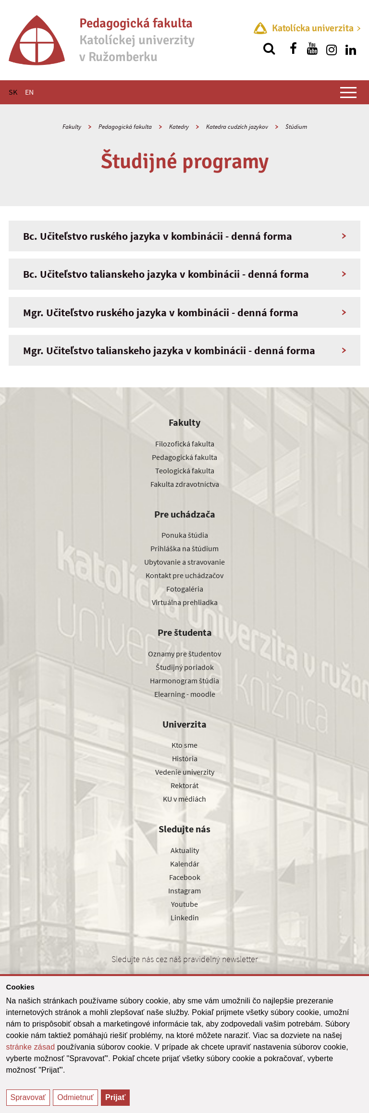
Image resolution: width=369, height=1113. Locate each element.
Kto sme (184, 745)
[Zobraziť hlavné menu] (348, 92)
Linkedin (185, 917)
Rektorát (184, 785)
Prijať (115, 1097)
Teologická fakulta (184, 470)
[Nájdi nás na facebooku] (293, 48)
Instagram (184, 890)
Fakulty (71, 127)
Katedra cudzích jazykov (237, 127)
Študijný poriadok (185, 667)
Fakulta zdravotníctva (184, 484)
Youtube (184, 904)
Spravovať (28, 1097)
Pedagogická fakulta (125, 127)
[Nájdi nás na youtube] (312, 48)
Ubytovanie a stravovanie (184, 562)
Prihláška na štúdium (184, 548)
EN (29, 92)
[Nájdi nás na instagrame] (331, 48)
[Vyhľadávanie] (269, 48)
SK (13, 92)
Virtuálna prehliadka (185, 602)
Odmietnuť (75, 1097)
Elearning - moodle (184, 694)
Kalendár (184, 863)
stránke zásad (30, 1047)
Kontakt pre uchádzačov (184, 575)
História (184, 758)
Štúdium (296, 127)
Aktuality (185, 850)
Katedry (179, 127)
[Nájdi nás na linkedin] (350, 48)
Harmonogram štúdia (184, 680)
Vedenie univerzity (184, 772)
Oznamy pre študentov (184, 653)
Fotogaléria (184, 589)
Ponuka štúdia (184, 535)
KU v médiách (184, 799)
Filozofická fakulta (184, 443)
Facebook (184, 877)
